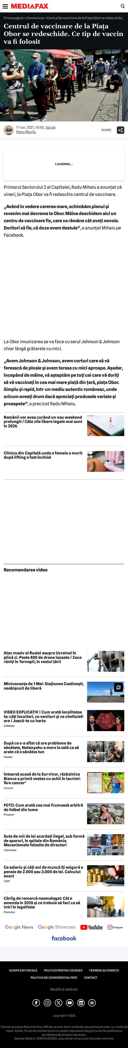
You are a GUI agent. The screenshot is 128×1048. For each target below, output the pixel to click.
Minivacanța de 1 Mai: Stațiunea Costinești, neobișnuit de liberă (44, 686)
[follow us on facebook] (64, 938)
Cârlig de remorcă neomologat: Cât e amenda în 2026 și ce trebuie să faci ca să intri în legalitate (42, 902)
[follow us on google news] (19, 928)
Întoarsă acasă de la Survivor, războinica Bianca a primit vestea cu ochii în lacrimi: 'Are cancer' (42, 778)
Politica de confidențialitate (54, 977)
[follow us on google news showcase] (56, 928)
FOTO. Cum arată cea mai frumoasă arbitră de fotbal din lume (43, 807)
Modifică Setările (64, 989)
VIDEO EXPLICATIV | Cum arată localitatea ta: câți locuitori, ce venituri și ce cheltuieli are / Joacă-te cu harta (43, 716)
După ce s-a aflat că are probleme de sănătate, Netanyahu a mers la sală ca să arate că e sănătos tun (41, 747)
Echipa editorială (23, 970)
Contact (90, 977)
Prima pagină (13, 18)
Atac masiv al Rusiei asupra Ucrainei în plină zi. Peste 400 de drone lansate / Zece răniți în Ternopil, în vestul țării (43, 657)
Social (51, 127)
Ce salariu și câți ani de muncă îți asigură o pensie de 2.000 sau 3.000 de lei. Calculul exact (43, 871)
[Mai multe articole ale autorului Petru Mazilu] (9, 130)
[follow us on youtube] (91, 928)
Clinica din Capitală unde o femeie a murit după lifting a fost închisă (43, 455)
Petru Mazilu (26, 132)
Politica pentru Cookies (63, 970)
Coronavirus (35, 18)
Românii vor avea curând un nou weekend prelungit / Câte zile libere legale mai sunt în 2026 (43, 421)
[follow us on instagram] (115, 928)
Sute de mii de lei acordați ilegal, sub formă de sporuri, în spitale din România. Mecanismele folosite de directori (44, 840)
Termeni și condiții (104, 970)
